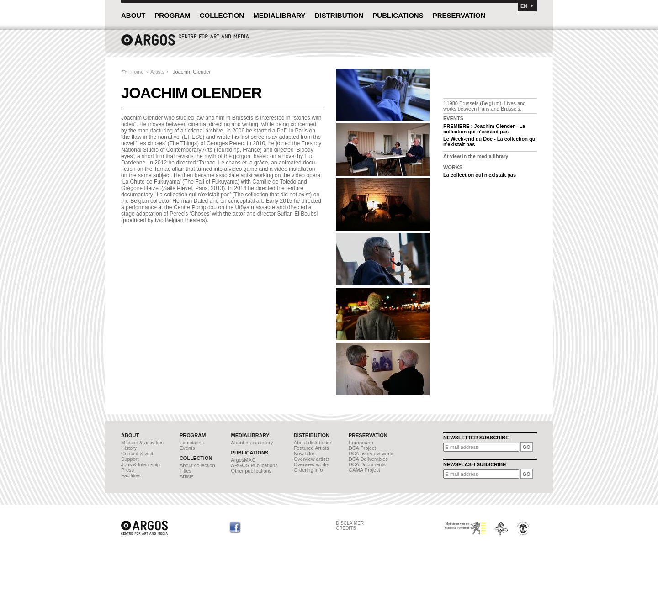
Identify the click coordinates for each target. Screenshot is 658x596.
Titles (185, 471)
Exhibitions (192, 442)
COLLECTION (222, 15)
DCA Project (362, 448)
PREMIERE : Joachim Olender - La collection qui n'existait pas (484, 128)
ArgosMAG (243, 460)
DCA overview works (372, 453)
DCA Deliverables (368, 459)
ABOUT (133, 15)
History (129, 448)
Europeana (361, 442)
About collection (197, 465)
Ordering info (308, 470)
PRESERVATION (459, 15)
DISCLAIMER (350, 523)
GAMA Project (364, 470)
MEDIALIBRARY (279, 15)
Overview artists (311, 459)
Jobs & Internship (140, 464)
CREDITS (346, 528)
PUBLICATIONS (397, 15)
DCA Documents (367, 464)
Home (136, 71)
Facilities (131, 475)
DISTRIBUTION (339, 15)
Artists (157, 71)
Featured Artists (311, 448)
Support (130, 459)
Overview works (311, 464)
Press (127, 470)
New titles (305, 453)
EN (523, 6)
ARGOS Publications (254, 465)
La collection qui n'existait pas (479, 175)
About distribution (313, 442)
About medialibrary (252, 442)
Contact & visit (137, 453)
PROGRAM (172, 15)
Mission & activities (142, 442)
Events (187, 448)
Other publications (251, 471)
